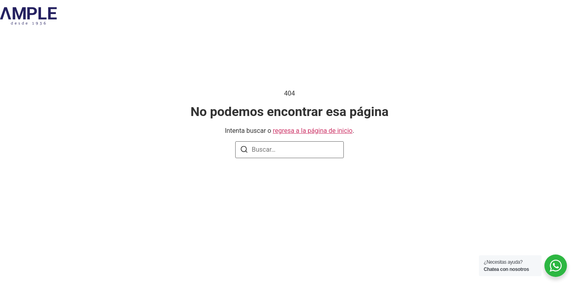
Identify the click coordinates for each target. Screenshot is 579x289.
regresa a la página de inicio (312, 130)
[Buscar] (244, 150)
